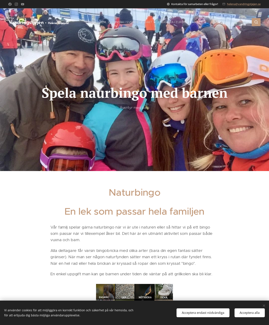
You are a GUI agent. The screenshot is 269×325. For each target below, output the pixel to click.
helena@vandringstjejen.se (244, 4)
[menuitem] (103, 22)
